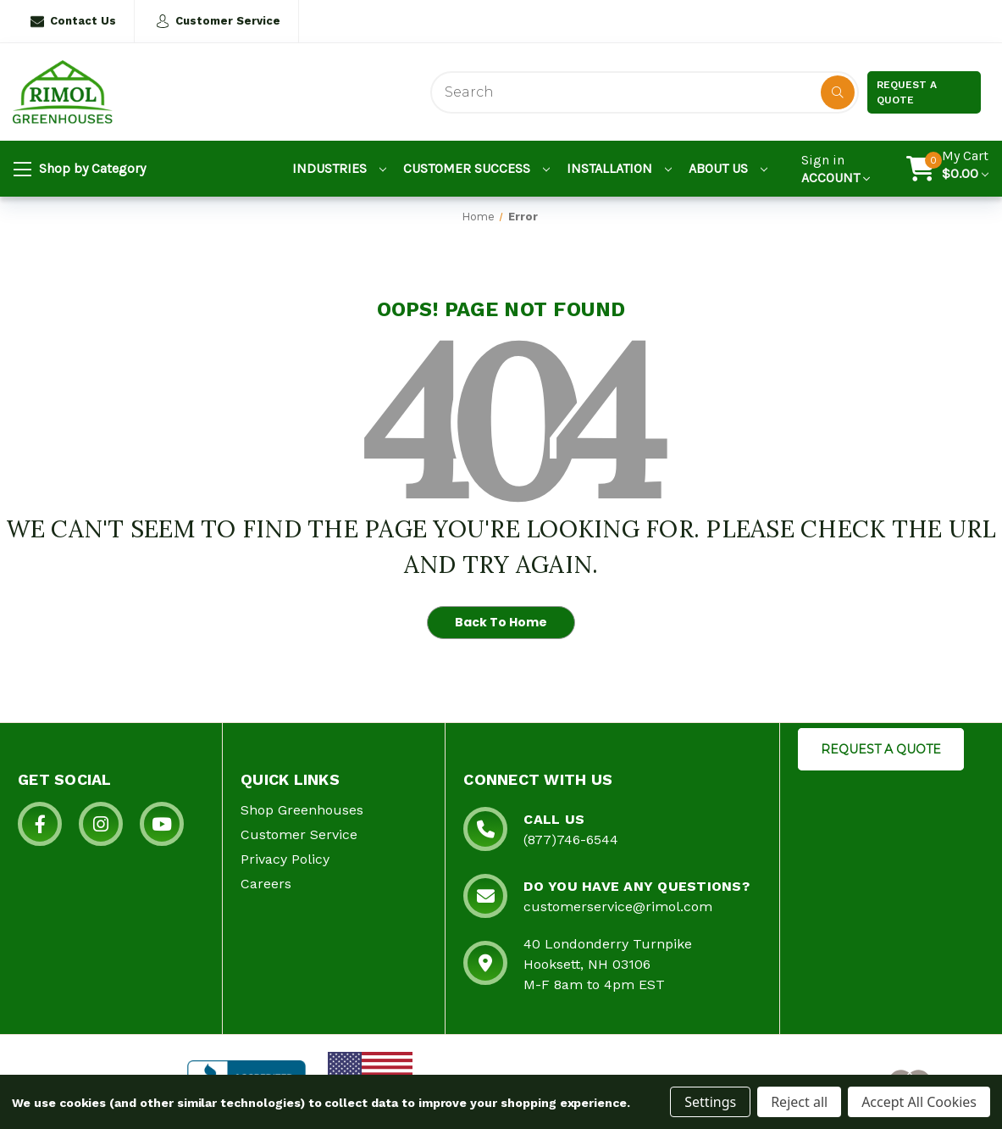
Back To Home (501, 622)
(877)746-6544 (570, 839)
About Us (728, 168)
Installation (619, 168)
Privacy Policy (285, 859)
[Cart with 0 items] (965, 168)
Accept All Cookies (919, 1102)
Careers (266, 884)
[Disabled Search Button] (838, 92)
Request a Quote (907, 92)
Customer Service (218, 21)
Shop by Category (80, 169)
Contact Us (73, 21)
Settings (710, 1102)
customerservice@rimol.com (617, 906)
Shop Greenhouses (302, 810)
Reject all (799, 1102)
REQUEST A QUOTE (881, 749)
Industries (339, 168)
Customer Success (476, 168)
